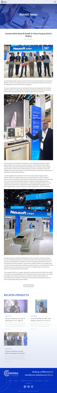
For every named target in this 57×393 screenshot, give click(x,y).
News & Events (43, 26)
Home (37, 26)
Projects (47, 380)
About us (16, 380)
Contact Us (28, 383)
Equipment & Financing (27, 380)
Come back (29, 286)
